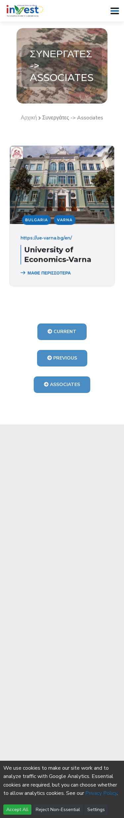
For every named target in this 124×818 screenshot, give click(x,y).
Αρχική (29, 117)
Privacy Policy (101, 793)
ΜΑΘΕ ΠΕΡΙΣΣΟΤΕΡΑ (47, 267)
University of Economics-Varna (58, 250)
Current (62, 331)
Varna (64, 220)
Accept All (17, 809)
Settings (96, 809)
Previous (62, 358)
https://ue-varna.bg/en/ (48, 236)
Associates (62, 384)
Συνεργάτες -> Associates (72, 117)
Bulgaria (39, 220)
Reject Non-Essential (58, 809)
